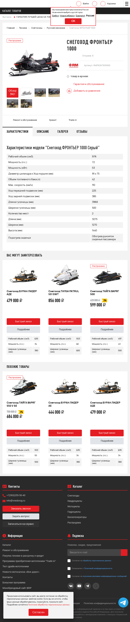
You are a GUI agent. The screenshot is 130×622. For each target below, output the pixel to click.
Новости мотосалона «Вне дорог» (21, 572)
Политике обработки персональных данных (49, 605)
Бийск (55, 16)
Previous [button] (6, 311)
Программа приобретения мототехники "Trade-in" (29, 561)
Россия (90, 16)
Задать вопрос (21, 516)
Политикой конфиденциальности (98, 568)
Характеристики (17, 131)
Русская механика (56, 28)
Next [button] (124, 311)
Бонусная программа (14, 582)
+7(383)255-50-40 (16, 495)
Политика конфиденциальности (100, 603)
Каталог (7, 545)
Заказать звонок (21, 509)
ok (73, 21)
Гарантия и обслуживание (85, 84)
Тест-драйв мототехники (16, 566)
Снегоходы (36, 28)
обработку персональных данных (97, 561)
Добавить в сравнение (83, 90)
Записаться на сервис (21, 524)
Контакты (8, 577)
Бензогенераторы (77, 517)
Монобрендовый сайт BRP (17, 588)
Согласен (38, 612)
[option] (34, 62)
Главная (11, 28)
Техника (23, 28)
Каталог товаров (13, 10)
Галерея (62, 131)
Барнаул (80, 16)
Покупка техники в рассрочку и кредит (23, 555)
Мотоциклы (74, 506)
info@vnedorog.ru (16, 500)
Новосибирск (67, 16)
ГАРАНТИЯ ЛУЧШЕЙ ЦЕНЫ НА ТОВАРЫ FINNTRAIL (41, 17)
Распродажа (74, 522)
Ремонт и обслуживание (16, 550)
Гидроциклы (74, 511)
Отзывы (82, 131)
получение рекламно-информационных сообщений (104, 576)
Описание (43, 131)
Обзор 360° (13, 93)
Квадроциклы (75, 501)
